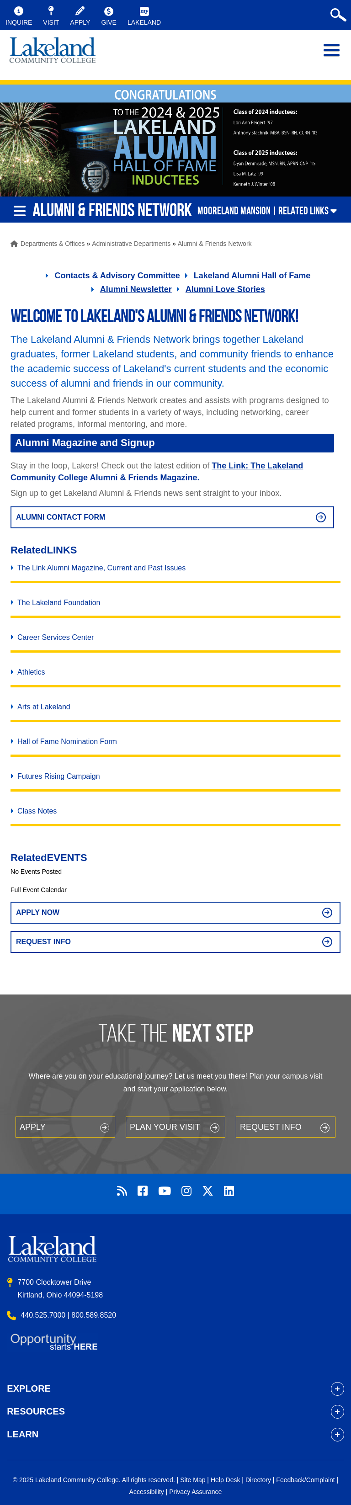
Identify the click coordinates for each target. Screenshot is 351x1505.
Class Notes (37, 811)
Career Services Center (55, 637)
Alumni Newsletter (136, 289)
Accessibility (146, 1491)
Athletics (31, 672)
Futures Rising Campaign (58, 776)
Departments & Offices (53, 243)
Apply (33, 1127)
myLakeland (52, 55)
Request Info (43, 942)
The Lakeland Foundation (58, 602)
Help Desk (225, 1480)
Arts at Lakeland (43, 707)
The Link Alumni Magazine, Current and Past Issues (101, 568)
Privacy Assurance (195, 1491)
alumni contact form (60, 517)
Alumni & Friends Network (215, 243)
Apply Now (37, 912)
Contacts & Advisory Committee (117, 275)
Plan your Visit (165, 1127)
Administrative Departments (131, 243)
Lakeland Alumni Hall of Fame (252, 275)
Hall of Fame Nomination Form (67, 741)
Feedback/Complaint (305, 1480)
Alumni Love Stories (225, 289)
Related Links (303, 210)
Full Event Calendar (39, 889)
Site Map (192, 1480)
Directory (258, 1480)
